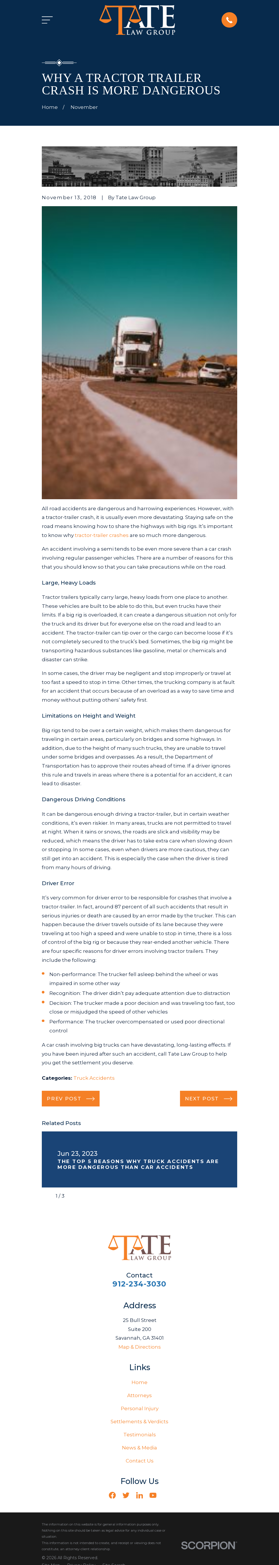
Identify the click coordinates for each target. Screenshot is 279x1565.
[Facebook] (112, 1495)
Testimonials (139, 1435)
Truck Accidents (94, 1078)
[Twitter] (126, 1495)
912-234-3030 (139, 1283)
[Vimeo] (166, 1495)
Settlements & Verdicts (139, 1421)
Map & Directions (139, 1347)
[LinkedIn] (139, 1495)
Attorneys (139, 1395)
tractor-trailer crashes (102, 535)
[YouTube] (153, 1495)
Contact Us (140, 1461)
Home (139, 1382)
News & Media (139, 1448)
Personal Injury (140, 1408)
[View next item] (73, 1196)
